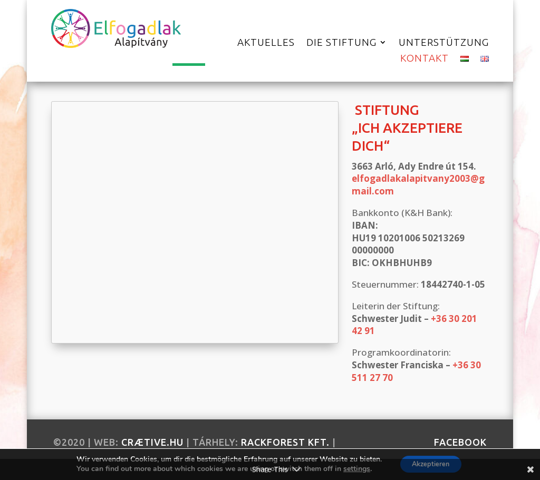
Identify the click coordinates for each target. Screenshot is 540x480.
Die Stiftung (341, 43)
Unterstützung (444, 43)
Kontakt (424, 59)
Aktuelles (266, 43)
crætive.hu (152, 442)
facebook (460, 442)
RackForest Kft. (285, 442)
